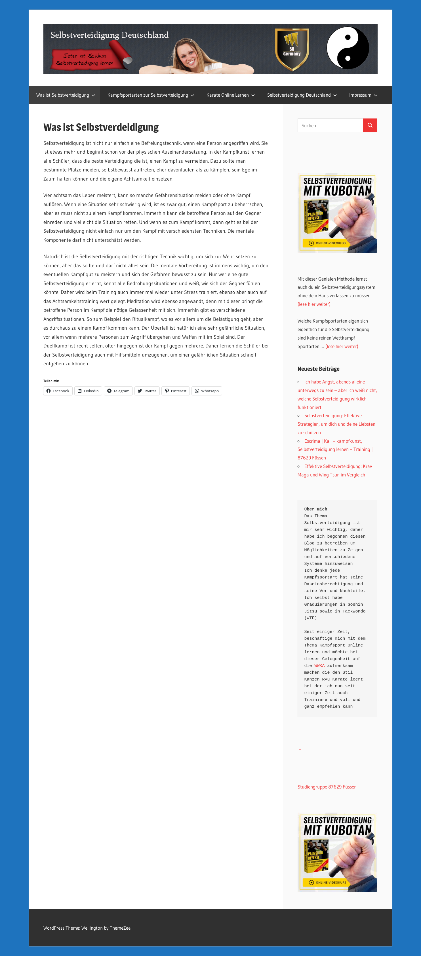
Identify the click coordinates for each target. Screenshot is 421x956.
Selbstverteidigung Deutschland (302, 95)
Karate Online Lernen (231, 95)
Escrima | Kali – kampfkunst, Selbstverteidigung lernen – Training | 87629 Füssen (335, 449)
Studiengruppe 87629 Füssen (327, 787)
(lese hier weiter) (314, 304)
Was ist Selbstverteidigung (65, 95)
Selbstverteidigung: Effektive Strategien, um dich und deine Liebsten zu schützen (336, 423)
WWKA (320, 666)
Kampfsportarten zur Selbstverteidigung (151, 95)
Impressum (363, 95)
